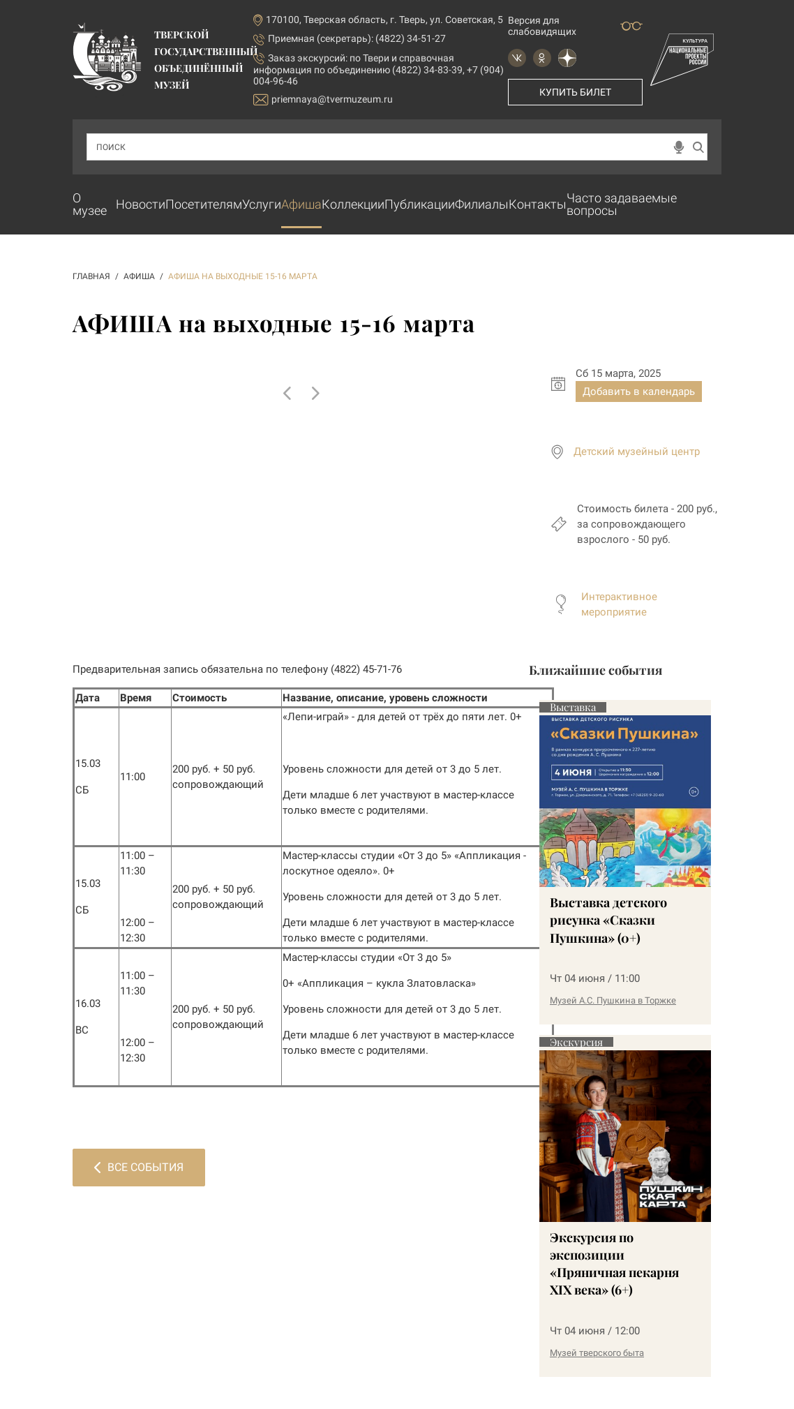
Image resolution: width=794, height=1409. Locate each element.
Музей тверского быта (597, 1353)
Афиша (301, 204)
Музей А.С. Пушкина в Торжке (613, 1000)
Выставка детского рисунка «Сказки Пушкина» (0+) (608, 920)
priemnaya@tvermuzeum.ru (323, 99)
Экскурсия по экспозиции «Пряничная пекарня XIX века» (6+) (614, 1264)
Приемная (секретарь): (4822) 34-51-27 (357, 38)
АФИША (139, 276)
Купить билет (575, 92)
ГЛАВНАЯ (91, 276)
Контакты (538, 204)
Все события (138, 1167)
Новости (140, 204)
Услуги (261, 204)
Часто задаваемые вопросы (622, 204)
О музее (90, 204)
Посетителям (203, 204)
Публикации (419, 204)
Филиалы (482, 204)
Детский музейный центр (637, 451)
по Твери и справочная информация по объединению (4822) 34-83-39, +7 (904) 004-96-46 (378, 69)
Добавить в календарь (639, 391)
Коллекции (353, 204)
